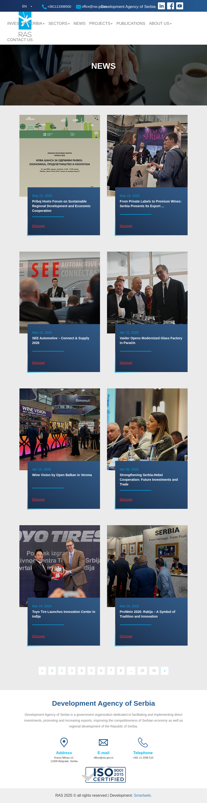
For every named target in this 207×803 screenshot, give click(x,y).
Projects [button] (101, 23)
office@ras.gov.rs (91, 7)
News (80, 23)
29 (142, 671)
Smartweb (142, 795)
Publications (130, 23)
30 (154, 671)
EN (24, 6)
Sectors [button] (59, 23)
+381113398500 (56, 7)
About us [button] (160, 23)
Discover (38, 226)
